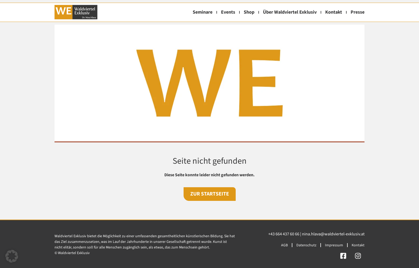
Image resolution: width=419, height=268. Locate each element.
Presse (357, 12)
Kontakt (333, 12)
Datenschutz (306, 245)
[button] (12, 256)
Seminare (202, 12)
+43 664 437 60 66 (283, 234)
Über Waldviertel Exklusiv (290, 12)
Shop (249, 12)
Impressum (334, 245)
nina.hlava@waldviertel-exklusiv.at (333, 234)
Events (228, 12)
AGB (284, 245)
